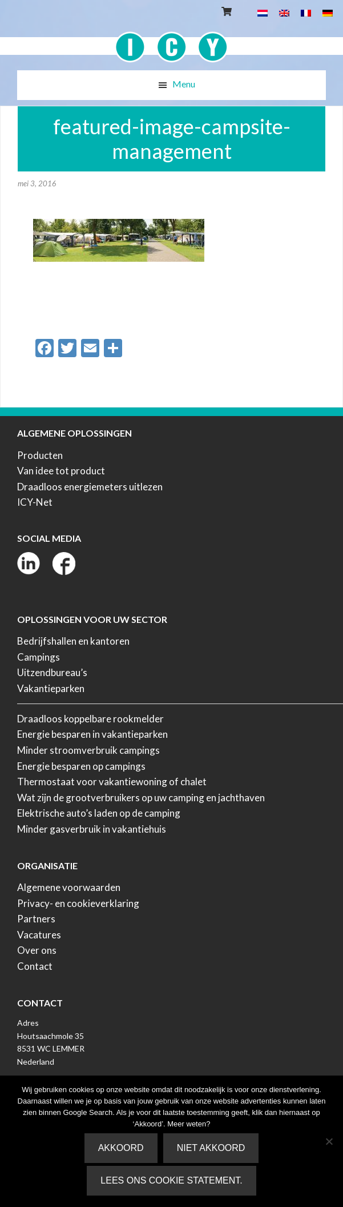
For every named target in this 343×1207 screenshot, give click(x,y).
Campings (38, 657)
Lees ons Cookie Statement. (171, 1180)
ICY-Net (35, 502)
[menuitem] (262, 12)
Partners (36, 919)
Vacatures (39, 935)
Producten (40, 455)
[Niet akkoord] (328, 1141)
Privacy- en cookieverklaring (78, 903)
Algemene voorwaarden (68, 887)
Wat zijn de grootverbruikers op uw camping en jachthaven (141, 798)
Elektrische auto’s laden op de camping (98, 813)
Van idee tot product (61, 471)
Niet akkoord (211, 1148)
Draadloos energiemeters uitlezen (90, 487)
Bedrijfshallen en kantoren (73, 641)
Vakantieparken (50, 688)
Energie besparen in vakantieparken (92, 734)
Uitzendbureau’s (52, 672)
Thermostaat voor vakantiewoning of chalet (112, 782)
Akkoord (121, 1148)
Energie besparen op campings (81, 766)
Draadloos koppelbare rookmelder (90, 719)
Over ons (37, 950)
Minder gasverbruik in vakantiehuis (91, 829)
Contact (35, 966)
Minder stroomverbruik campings (88, 750)
